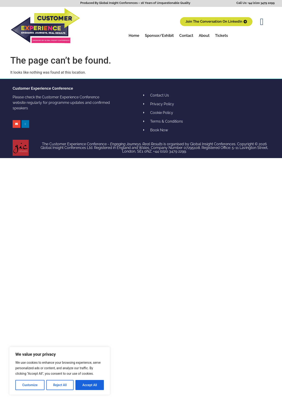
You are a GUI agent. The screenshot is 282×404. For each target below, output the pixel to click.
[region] (59, 371)
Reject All (60, 385)
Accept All (89, 385)
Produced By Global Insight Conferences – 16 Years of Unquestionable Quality (135, 3)
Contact (186, 35)
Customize (30, 385)
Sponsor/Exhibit (159, 35)
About (204, 35)
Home (134, 35)
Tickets (221, 35)
